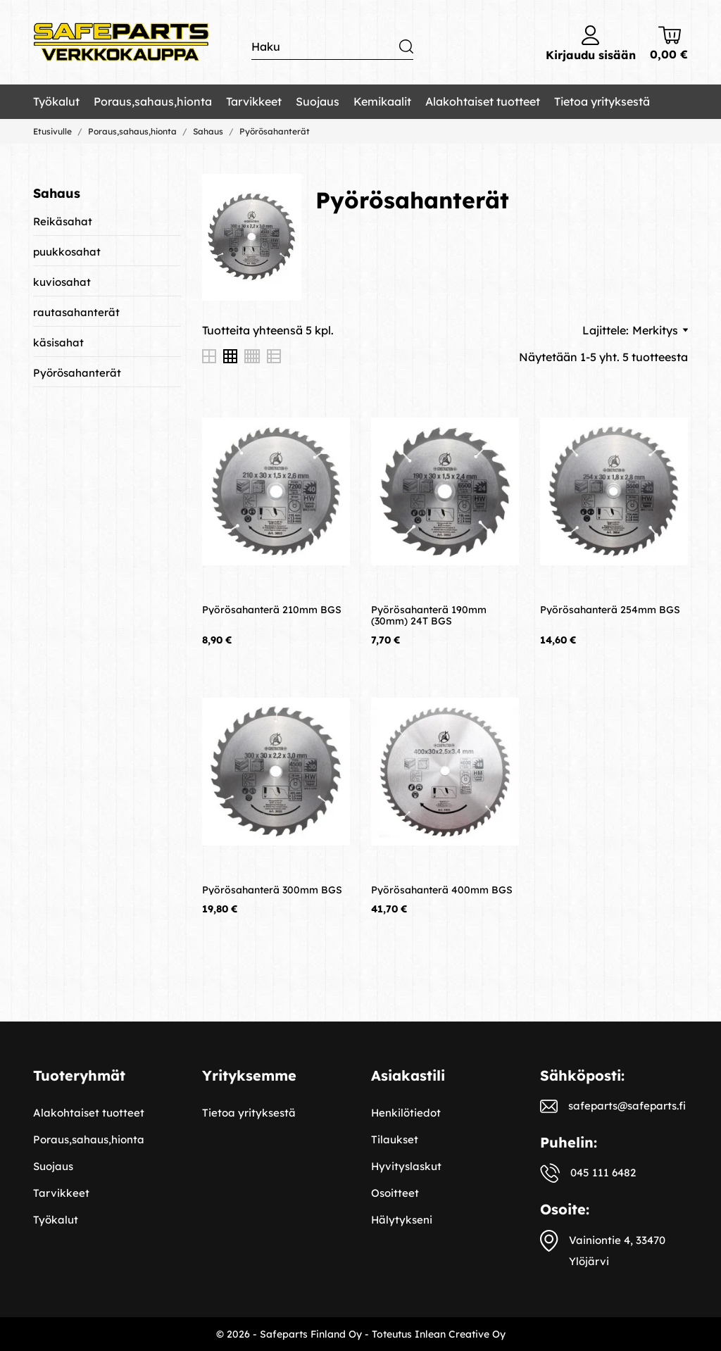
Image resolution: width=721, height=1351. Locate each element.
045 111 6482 (603, 1172)
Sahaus (56, 193)
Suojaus (317, 101)
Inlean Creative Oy (460, 1334)
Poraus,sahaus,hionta (153, 101)
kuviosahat (62, 282)
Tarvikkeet (254, 101)
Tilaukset (394, 1139)
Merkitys (660, 330)
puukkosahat (67, 251)
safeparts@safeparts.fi (627, 1105)
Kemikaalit (382, 101)
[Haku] (332, 47)
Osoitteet (395, 1193)
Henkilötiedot (406, 1112)
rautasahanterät (76, 312)
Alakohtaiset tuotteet (482, 101)
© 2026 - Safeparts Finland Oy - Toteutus (315, 1334)
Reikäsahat (62, 221)
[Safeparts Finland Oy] (121, 43)
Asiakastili (408, 1075)
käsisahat (58, 342)
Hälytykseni (401, 1219)
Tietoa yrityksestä (602, 101)
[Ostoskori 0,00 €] (669, 43)
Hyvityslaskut (406, 1166)
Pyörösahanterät (77, 372)
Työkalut (56, 101)
